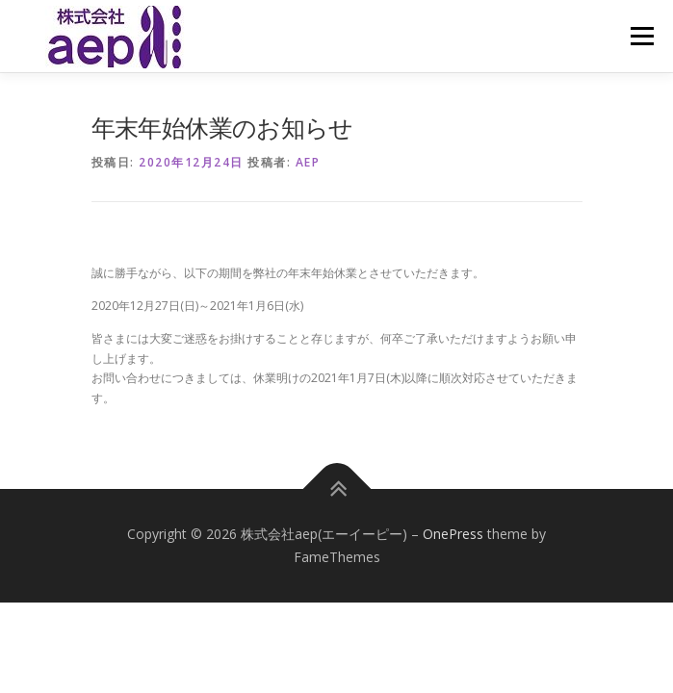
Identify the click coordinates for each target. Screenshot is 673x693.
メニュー (642, 36)
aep (308, 162)
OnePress (453, 534)
